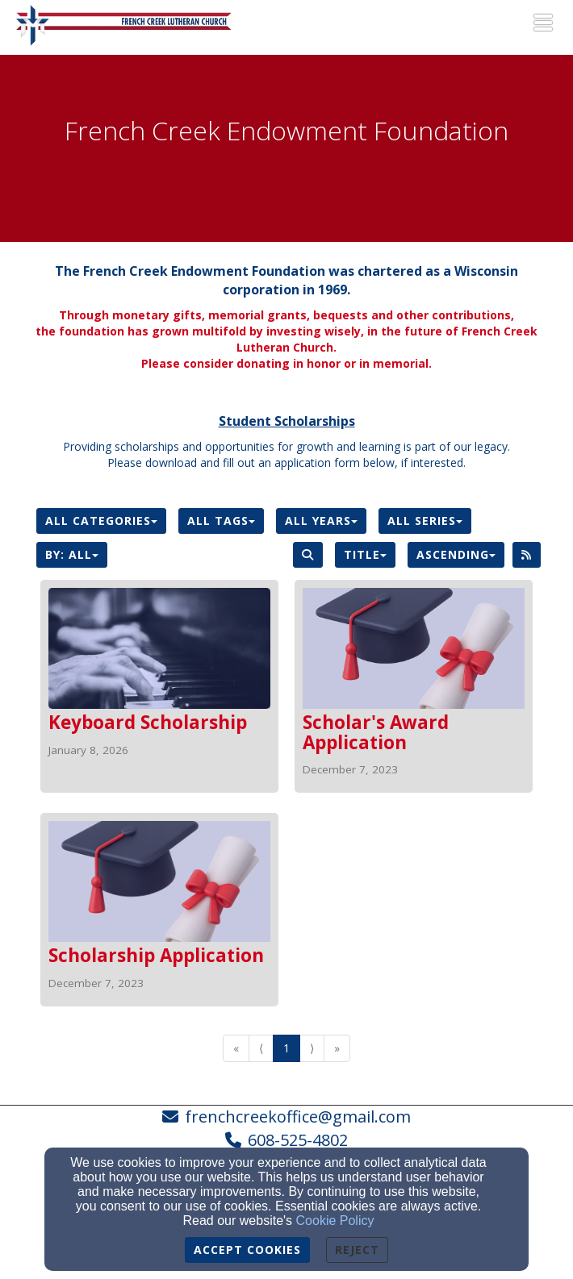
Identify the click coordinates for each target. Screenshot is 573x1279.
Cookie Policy (335, 1220)
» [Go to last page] (337, 1048)
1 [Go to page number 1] (286, 1048)
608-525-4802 (298, 1140)
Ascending (456, 554)
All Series (424, 520)
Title (365, 554)
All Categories (101, 520)
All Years (321, 520)
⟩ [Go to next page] (312, 1048)
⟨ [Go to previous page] (261, 1048)
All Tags (221, 520)
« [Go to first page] (236, 1048)
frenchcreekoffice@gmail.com (298, 1116)
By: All (71, 554)
